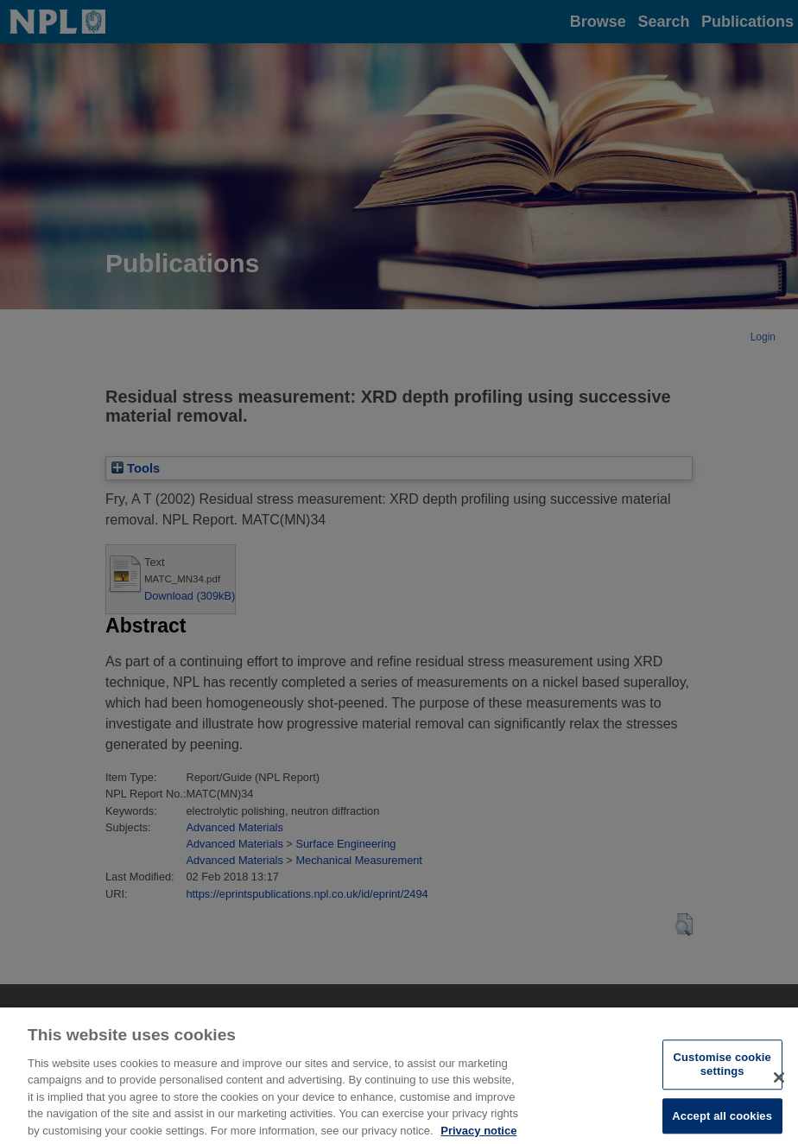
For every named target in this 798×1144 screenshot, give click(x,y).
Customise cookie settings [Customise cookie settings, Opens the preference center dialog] (722, 1071)
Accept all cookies (722, 1121)
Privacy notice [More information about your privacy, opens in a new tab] (478, 1136)
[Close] (779, 1084)
